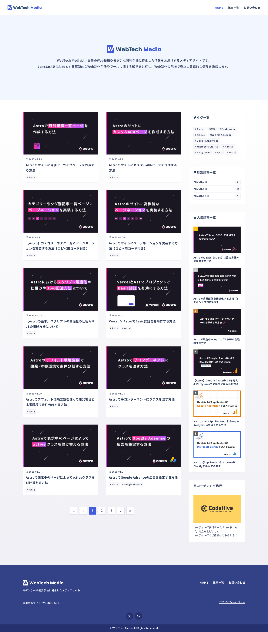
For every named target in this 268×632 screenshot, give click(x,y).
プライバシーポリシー (232, 602)
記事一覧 (233, 7)
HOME (219, 7)
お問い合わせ (252, 7)
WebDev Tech (51, 603)
